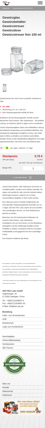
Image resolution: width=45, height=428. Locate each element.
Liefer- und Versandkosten (13, 315)
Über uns (6, 384)
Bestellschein (8, 323)
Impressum (7, 395)
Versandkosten (38, 163)
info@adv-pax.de (16, 306)
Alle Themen (7, 348)
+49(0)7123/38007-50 (16, 303)
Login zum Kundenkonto (12, 327)
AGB (4, 319)
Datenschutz (7, 391)
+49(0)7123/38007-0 (15, 301)
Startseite (5, 8)
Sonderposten (8, 344)
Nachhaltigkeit (8, 336)
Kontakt (5, 387)
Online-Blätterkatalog (11, 340)
